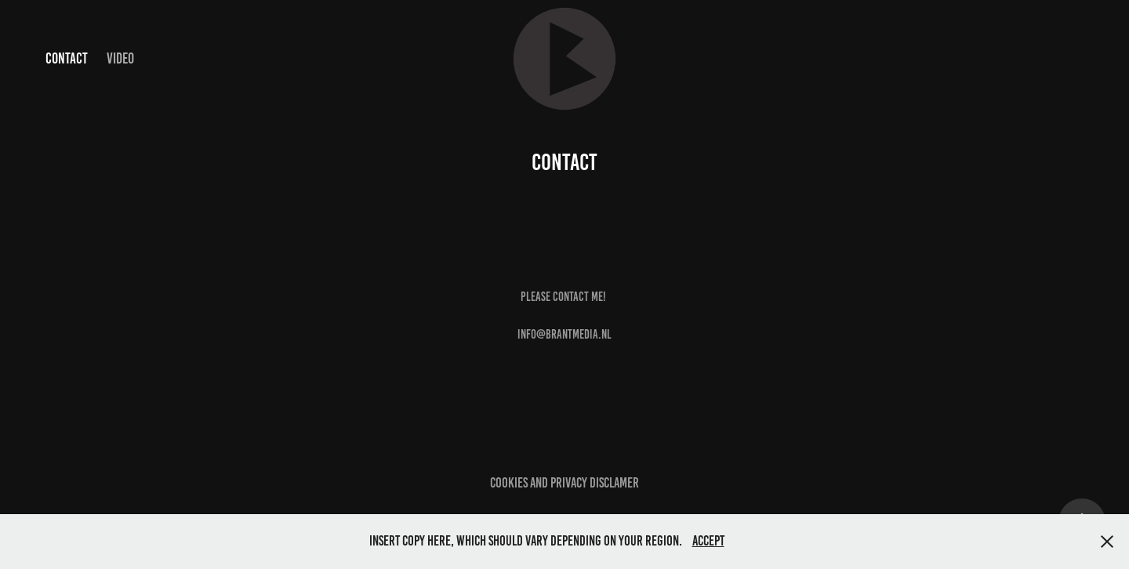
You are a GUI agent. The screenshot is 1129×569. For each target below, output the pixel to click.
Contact (66, 58)
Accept (708, 541)
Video (120, 58)
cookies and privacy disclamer (564, 483)
